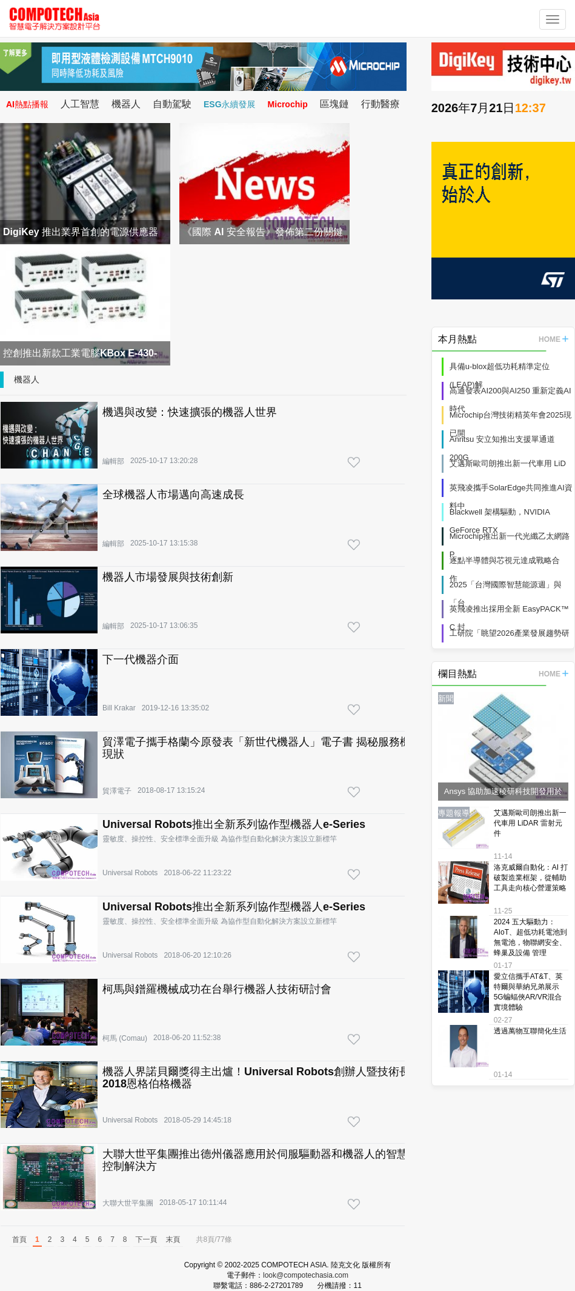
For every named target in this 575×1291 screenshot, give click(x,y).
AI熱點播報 (27, 104)
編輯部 (113, 461)
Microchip (288, 104)
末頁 (173, 1239)
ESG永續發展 (230, 104)
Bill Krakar (119, 708)
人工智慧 (80, 104)
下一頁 (147, 1239)
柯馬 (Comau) (124, 1038)
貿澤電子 (116, 791)
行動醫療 (380, 104)
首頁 (19, 1239)
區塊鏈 (334, 104)
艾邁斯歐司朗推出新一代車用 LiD (508, 463)
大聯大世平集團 (127, 1203)
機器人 (126, 104)
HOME (553, 339)
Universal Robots (130, 873)
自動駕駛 (172, 104)
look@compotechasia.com (305, 1275)
